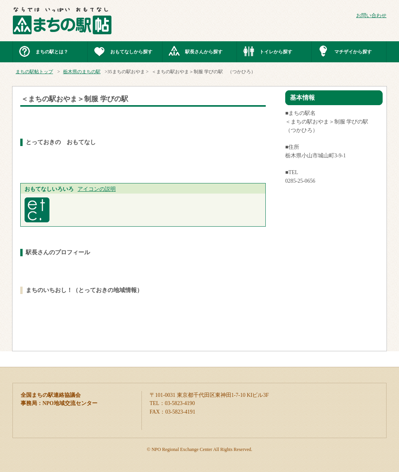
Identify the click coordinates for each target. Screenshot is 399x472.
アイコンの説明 (97, 189)
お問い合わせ (371, 15)
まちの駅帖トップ (34, 71)
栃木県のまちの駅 (82, 71)
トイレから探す (276, 52)
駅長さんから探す (203, 52)
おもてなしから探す (131, 52)
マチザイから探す (353, 52)
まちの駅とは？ (51, 52)
